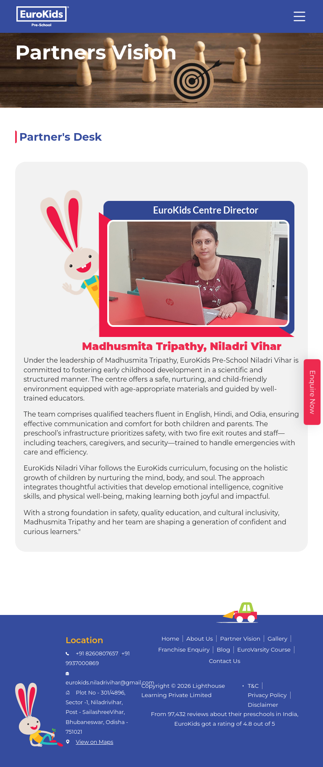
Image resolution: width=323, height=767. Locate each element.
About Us (199, 638)
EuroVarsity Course (264, 649)
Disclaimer (263, 704)
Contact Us (225, 660)
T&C (253, 685)
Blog (223, 649)
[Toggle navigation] (299, 16)
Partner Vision (240, 638)
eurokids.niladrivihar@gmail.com (110, 682)
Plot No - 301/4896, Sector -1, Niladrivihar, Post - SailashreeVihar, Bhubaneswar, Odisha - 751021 (97, 712)
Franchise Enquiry (183, 649)
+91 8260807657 (97, 653)
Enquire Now (312, 392)
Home (170, 638)
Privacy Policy (267, 695)
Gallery (277, 638)
